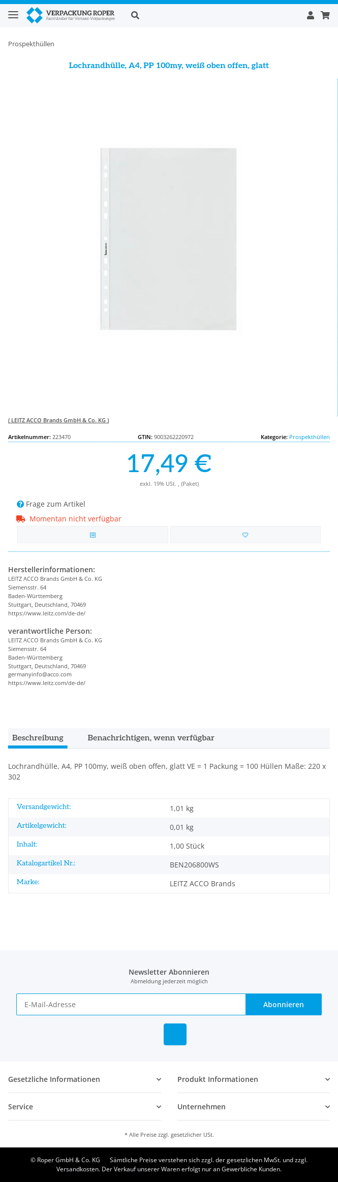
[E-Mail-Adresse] (131, 1004)
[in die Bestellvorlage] (245, 535)
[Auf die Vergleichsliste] (92, 535)
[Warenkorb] (324, 15)
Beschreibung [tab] (38, 738)
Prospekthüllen (309, 437)
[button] (213, 15)
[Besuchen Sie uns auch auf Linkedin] (175, 1034)
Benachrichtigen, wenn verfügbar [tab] (151, 738)
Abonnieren (283, 1004)
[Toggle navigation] (13, 10)
